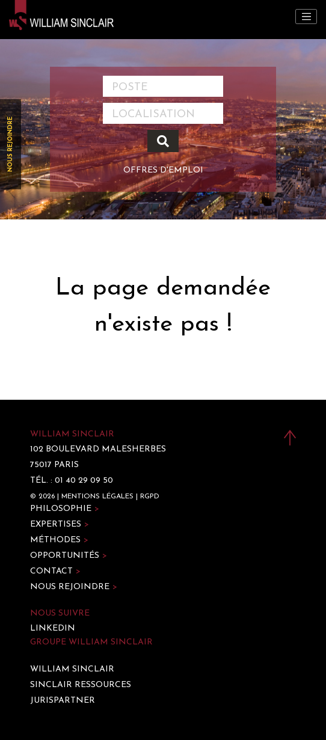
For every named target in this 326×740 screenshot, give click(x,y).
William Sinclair (72, 669)
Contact (55, 571)
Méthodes (59, 540)
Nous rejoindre (10, 144)
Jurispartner (62, 700)
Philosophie (64, 508)
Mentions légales (97, 496)
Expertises (59, 524)
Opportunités (68, 555)
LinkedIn (52, 628)
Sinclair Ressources (80, 685)
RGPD (149, 496)
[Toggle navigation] (306, 17)
